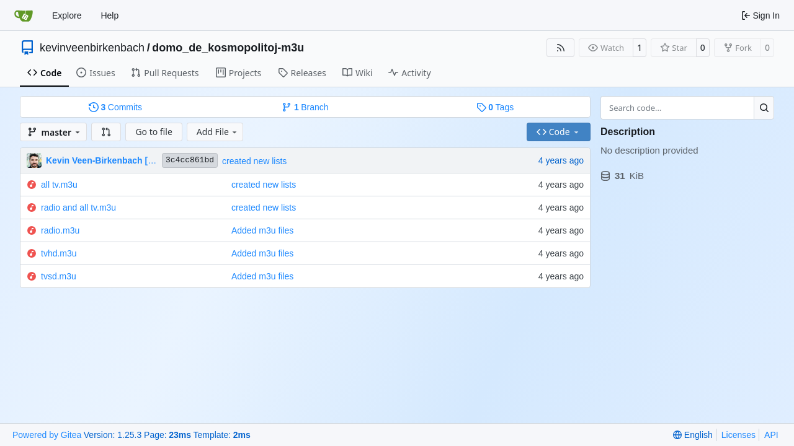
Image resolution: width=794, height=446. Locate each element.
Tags (495, 107)
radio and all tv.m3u (78, 207)
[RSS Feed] (560, 47)
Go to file (153, 132)
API (771, 435)
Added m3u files (262, 230)
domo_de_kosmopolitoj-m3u (228, 48)
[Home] (23, 15)
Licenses (738, 435)
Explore (66, 15)
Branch (305, 107)
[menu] (692, 435)
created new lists (254, 161)
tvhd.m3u (59, 253)
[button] (106, 132)
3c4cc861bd (190, 160)
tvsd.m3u (58, 276)
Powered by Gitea (46, 435)
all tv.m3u (59, 185)
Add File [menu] (218, 132)
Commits (115, 107)
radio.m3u (60, 230)
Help (109, 15)
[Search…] (764, 108)
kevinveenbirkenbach (92, 48)
